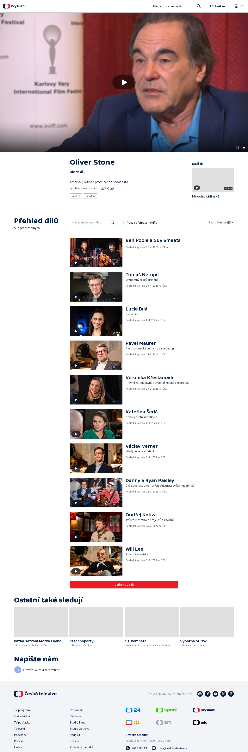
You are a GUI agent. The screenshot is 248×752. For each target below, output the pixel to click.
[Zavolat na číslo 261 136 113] (136, 748)
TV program (22, 710)
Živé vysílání (22, 716)
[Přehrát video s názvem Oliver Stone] (124, 82)
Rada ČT (75, 735)
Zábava (76, 195)
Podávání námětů (81, 747)
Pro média (76, 710)
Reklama (76, 716)
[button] (124, 82)
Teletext (19, 728)
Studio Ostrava (79, 728)
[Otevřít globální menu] (239, 6)
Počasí (18, 741)
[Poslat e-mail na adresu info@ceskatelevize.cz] (169, 748)
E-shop (18, 747)
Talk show (90, 195)
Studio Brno (77, 722)
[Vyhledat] (112, 222)
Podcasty (20, 735)
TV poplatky (22, 722)
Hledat (198, 8)
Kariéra (74, 741)
